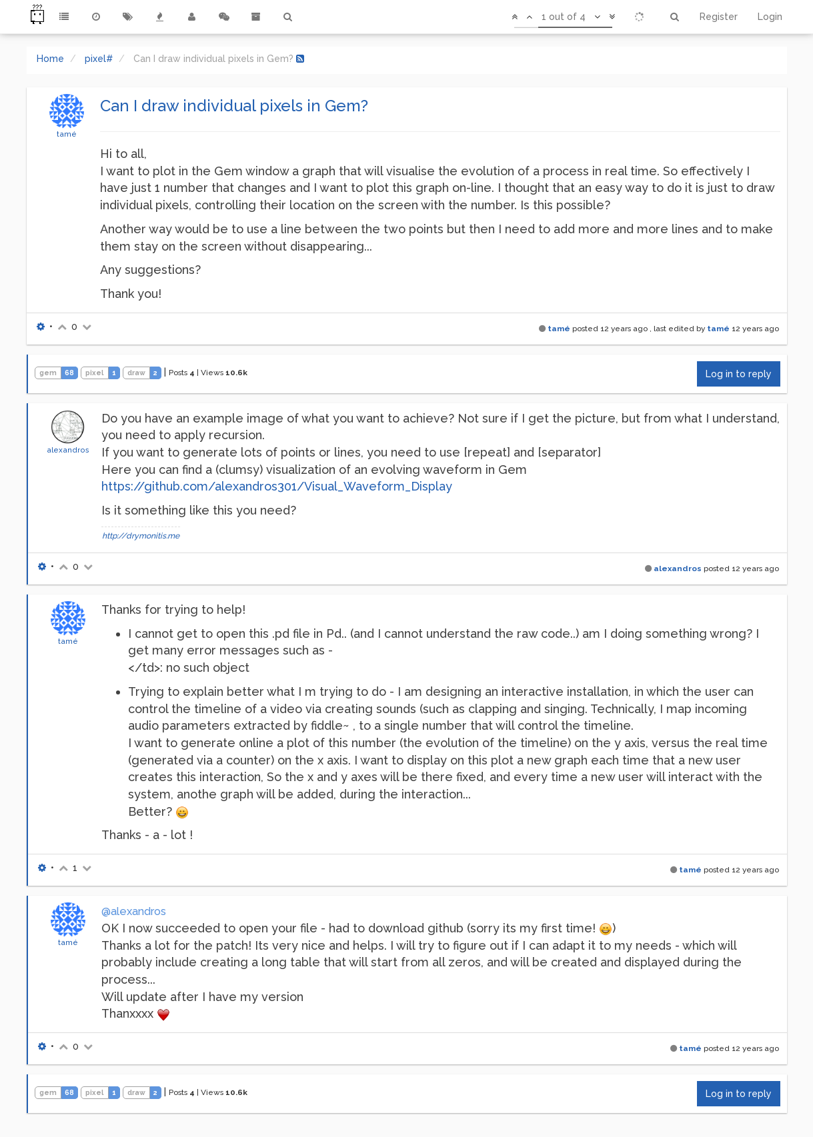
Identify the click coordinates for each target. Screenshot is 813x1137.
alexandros (68, 450)
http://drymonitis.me (140, 536)
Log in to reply (739, 374)
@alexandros (133, 911)
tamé (67, 134)
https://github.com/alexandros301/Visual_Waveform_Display (276, 486)
